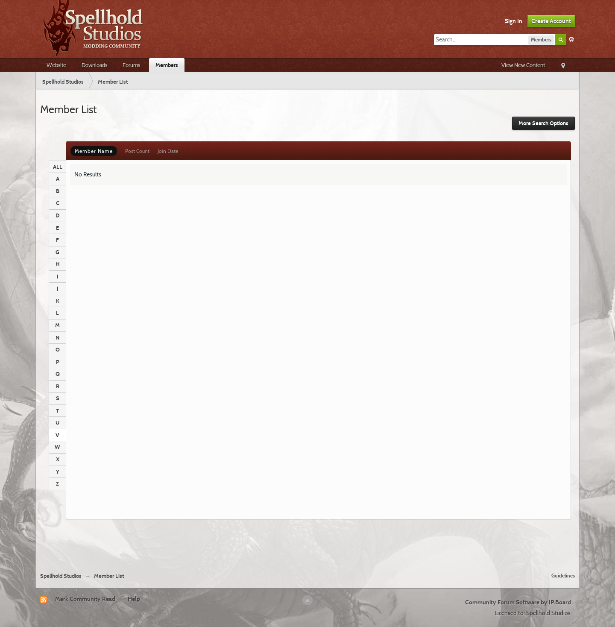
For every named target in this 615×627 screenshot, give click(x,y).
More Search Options (543, 123)
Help (134, 599)
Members (166, 65)
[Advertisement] (307, 542)
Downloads (94, 65)
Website (56, 65)
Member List (109, 576)
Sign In (513, 21)
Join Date (168, 151)
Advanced (571, 39)
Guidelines (563, 575)
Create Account (551, 21)
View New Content (523, 65)
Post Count (137, 151)
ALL (57, 166)
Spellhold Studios (61, 576)
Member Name (94, 151)
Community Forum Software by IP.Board (518, 602)
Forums (131, 65)
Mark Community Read (85, 599)
